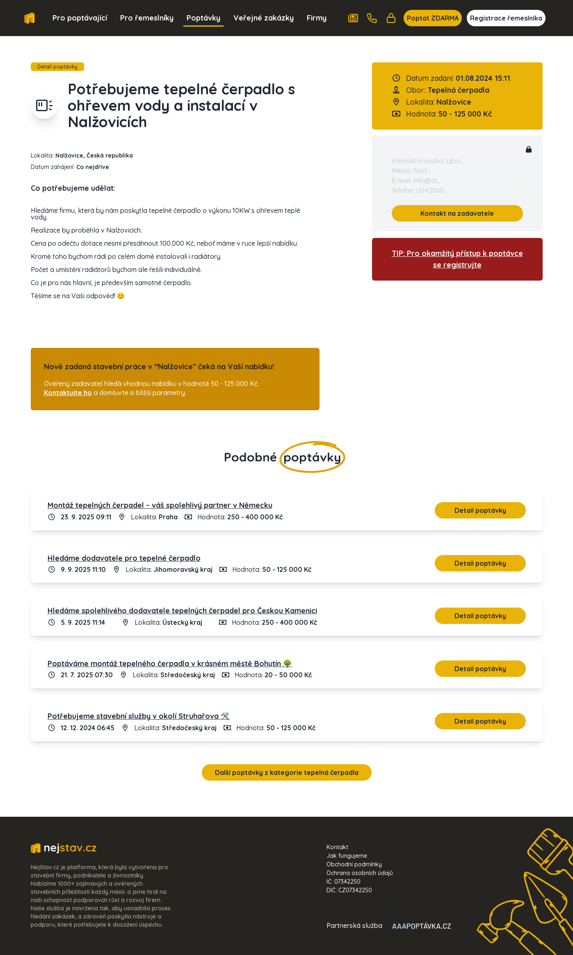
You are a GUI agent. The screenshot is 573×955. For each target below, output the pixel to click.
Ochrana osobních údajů (359, 873)
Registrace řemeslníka (506, 18)
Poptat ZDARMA (433, 18)
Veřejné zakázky (263, 18)
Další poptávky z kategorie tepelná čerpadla (286, 772)
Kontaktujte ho (68, 392)
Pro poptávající (80, 18)
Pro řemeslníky (146, 18)
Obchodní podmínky (354, 864)
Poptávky (203, 18)
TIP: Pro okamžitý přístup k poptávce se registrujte (457, 259)
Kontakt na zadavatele (457, 213)
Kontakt (337, 847)
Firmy (316, 18)
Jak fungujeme (346, 855)
